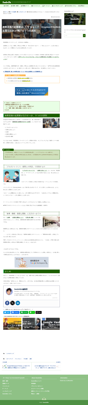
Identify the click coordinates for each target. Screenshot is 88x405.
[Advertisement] (31, 341)
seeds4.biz (54, 297)
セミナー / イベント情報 (37, 388)
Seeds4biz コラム (71, 5)
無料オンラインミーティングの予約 (40, 391)
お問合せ (82, 5)
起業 (31, 358)
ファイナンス (36, 5)
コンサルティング (58, 5)
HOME (7, 5)
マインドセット (18, 358)
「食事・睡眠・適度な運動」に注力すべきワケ (20, 108)
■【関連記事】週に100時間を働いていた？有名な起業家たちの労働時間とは (22, 71)
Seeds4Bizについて (37, 381)
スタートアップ (9, 358)
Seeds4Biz (7, 2)
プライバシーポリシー (37, 386)
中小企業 (25, 358)
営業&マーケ (26, 5)
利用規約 (33, 383)
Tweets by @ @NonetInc (66, 380)
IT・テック (47, 5)
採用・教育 (15, 5)
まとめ (7, 109)
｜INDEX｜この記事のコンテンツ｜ (13, 102)
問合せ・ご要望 (35, 393)
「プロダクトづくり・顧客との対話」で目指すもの (21, 106)
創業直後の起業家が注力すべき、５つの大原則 (17, 104)
